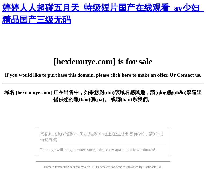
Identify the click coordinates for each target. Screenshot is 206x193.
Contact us (188, 75)
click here (121, 75)
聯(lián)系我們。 (134, 99)
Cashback (149, 167)
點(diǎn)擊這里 (185, 92)
